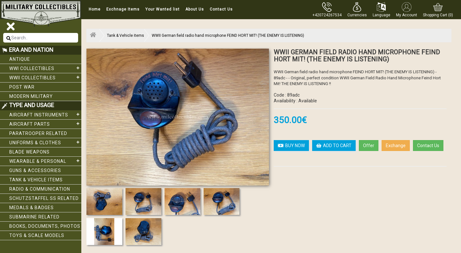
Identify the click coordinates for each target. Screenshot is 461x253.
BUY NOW (291, 145)
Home (95, 9)
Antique (19, 59)
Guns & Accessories (35, 170)
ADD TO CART (334, 145)
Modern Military (31, 96)
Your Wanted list (162, 9)
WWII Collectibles (45, 77)
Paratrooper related (38, 133)
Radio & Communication (39, 189)
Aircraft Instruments (45, 114)
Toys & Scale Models (36, 235)
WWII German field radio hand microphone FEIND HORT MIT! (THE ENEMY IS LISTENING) (228, 35)
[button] (357, 9)
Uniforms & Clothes (45, 142)
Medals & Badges (31, 207)
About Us (194, 9)
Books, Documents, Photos (44, 226)
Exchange (396, 145)
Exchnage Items (123, 9)
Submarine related (34, 216)
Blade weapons (29, 151)
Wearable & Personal (45, 161)
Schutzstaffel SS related (44, 198)
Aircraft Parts (45, 124)
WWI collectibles (45, 68)
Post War (22, 87)
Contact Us (221, 9)
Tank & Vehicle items (36, 179)
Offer (368, 145)
